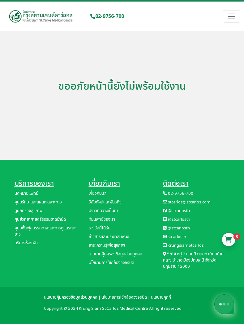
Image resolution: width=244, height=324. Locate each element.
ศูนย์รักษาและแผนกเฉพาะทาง (38, 202)
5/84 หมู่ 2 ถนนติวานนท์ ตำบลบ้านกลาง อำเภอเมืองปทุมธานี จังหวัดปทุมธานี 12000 (193, 260)
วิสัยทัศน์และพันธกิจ (105, 202)
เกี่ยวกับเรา (97, 193)
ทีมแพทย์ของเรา (102, 219)
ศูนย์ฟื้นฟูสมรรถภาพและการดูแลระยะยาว (45, 231)
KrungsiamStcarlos (183, 245)
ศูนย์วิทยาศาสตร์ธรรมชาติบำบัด (40, 219)
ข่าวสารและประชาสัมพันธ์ (109, 237)
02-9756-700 (107, 16)
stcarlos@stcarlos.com (187, 202)
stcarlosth (174, 237)
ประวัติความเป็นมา (103, 211)
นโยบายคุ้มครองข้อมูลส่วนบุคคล (115, 254)
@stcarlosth (176, 211)
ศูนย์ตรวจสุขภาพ (28, 211)
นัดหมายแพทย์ (26, 193)
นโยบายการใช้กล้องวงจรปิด (111, 263)
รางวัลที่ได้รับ (99, 228)
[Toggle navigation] (231, 16)
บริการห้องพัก (26, 243)
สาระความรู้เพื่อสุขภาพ (107, 245)
